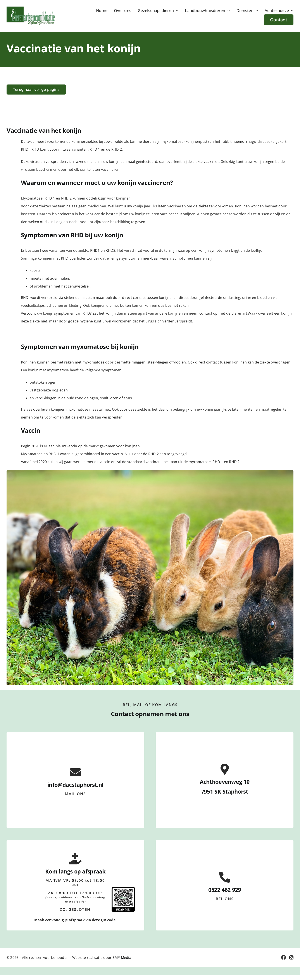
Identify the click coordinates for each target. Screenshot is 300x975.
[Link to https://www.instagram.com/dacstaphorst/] (291, 957)
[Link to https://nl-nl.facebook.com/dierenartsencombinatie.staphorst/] (283, 957)
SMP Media (122, 957)
